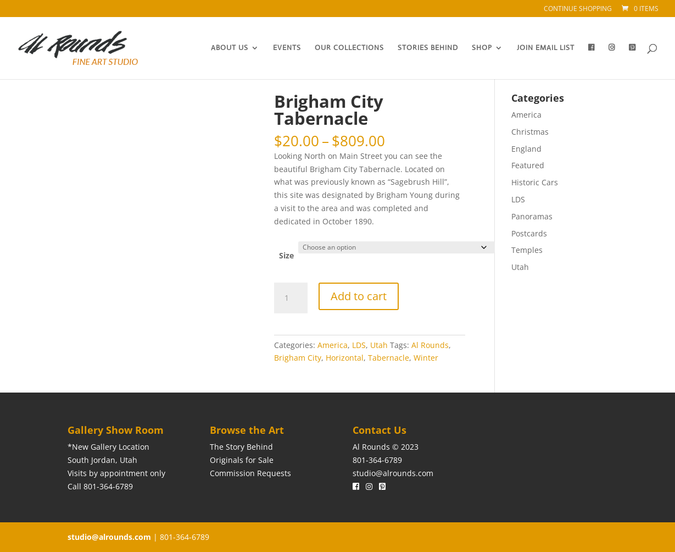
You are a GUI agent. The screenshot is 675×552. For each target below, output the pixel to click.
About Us (229, 48)
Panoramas (532, 216)
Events (287, 48)
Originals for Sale (242, 460)
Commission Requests (250, 473)
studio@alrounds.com (393, 473)
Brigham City (297, 357)
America (332, 345)
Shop (482, 48)
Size (286, 255)
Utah (379, 345)
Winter (426, 357)
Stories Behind (428, 48)
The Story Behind (241, 446)
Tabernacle (388, 357)
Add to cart (359, 296)
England (526, 148)
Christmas (530, 131)
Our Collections (349, 48)
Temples (527, 250)
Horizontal (345, 357)
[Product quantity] (290, 298)
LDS (359, 345)
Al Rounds (430, 345)
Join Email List (545, 48)
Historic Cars (534, 182)
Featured (527, 165)
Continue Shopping (578, 9)
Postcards (529, 233)
